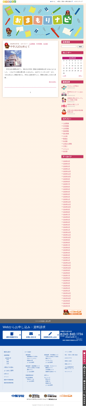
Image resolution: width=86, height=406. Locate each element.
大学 (7, 363)
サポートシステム (31, 358)
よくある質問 (30, 362)
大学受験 (66, 128)
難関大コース (49, 367)
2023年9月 (66, 240)
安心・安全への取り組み (65, 1)
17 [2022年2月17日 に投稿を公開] (72, 68)
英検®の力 (48, 383)
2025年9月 (66, 179)
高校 (7, 361)
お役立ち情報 (67, 144)
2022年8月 (66, 273)
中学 (7, 359)
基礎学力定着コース (51, 371)
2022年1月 (66, 290)
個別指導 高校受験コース (33, 366)
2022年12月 (67, 263)
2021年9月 (66, 301)
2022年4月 (66, 283)
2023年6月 (66, 247)
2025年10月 (67, 176)
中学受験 (39, 44)
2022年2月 (66, 288)
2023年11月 (67, 235)
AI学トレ (46, 375)
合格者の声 (8, 358)
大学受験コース (50, 369)
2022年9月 (66, 270)
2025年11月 (67, 174)
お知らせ (6, 373)
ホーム (53, 1)
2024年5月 (66, 219)
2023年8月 (66, 242)
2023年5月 (66, 250)
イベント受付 (68, 351)
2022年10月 (67, 268)
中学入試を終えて (20, 46)
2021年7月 (66, 306)
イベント (66, 149)
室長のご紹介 (68, 361)
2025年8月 (66, 181)
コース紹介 (27, 352)
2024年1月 (66, 230)
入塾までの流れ (8, 367)
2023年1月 (66, 260)
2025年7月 (66, 184)
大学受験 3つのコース (50, 366)
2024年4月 (66, 222)
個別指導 (28, 354)
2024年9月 (66, 209)
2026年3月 (66, 164)
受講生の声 (30, 360)
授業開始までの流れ (32, 356)
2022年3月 (66, 285)
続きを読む (52, 82)
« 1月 (64, 76)
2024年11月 (67, 204)
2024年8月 (66, 212)
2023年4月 (66, 252)
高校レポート (68, 364)
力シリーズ (47, 377)
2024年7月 (66, 214)
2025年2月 (66, 197)
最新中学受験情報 (8, 379)
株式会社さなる (53, 399)
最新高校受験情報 (8, 382)
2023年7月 (66, 245)
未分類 (65, 151)
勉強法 (65, 139)
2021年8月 (66, 303)
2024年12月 (67, 202)
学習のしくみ (30, 379)
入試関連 (32, 44)
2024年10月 (67, 207)
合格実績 (6, 355)
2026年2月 (66, 166)
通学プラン (48, 358)
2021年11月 (67, 296)
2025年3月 (66, 194)
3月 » (80, 76)
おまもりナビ (68, 358)
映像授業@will (29, 375)
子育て (65, 146)
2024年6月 (66, 217)
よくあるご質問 (8, 370)
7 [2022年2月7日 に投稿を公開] (63, 65)
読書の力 (48, 381)
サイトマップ (78, 1)
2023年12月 (67, 232)
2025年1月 (66, 199)
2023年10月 (67, 237)
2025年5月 (66, 189)
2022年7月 (66, 275)
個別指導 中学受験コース (51, 354)
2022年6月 (66, 278)
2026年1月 (66, 169)
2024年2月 (66, 227)
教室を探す (7, 352)
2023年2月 (66, 257)
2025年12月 (67, 171)
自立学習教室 (29, 377)
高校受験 (66, 131)
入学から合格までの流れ (52, 356)
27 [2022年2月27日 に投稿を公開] (81, 71)
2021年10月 (67, 298)
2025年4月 (66, 191)
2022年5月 (66, 280)
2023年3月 (66, 255)
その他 (65, 136)
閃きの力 (48, 379)
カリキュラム (49, 360)
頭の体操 (66, 133)
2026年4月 (66, 161)
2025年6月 (66, 186)
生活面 (45, 44)
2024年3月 (66, 224)
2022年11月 (67, 265)
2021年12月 (67, 293)
